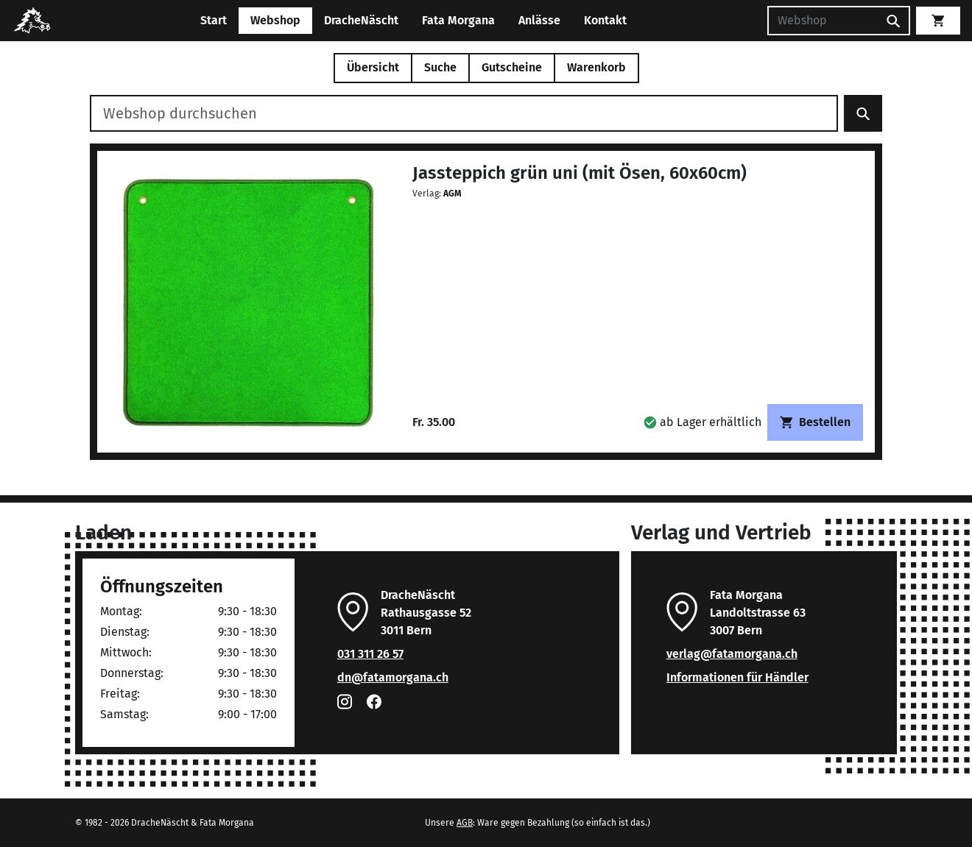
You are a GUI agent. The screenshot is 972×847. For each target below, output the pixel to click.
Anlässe (539, 20)
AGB (465, 823)
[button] (702, 422)
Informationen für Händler (737, 677)
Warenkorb (596, 67)
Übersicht (373, 67)
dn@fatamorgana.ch (392, 677)
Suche (440, 67)
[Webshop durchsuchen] (464, 113)
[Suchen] (822, 20)
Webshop (275, 20)
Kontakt (605, 20)
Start (213, 20)
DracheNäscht (361, 20)
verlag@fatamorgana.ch (731, 654)
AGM (452, 193)
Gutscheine (512, 67)
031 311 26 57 (370, 654)
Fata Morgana (458, 20)
